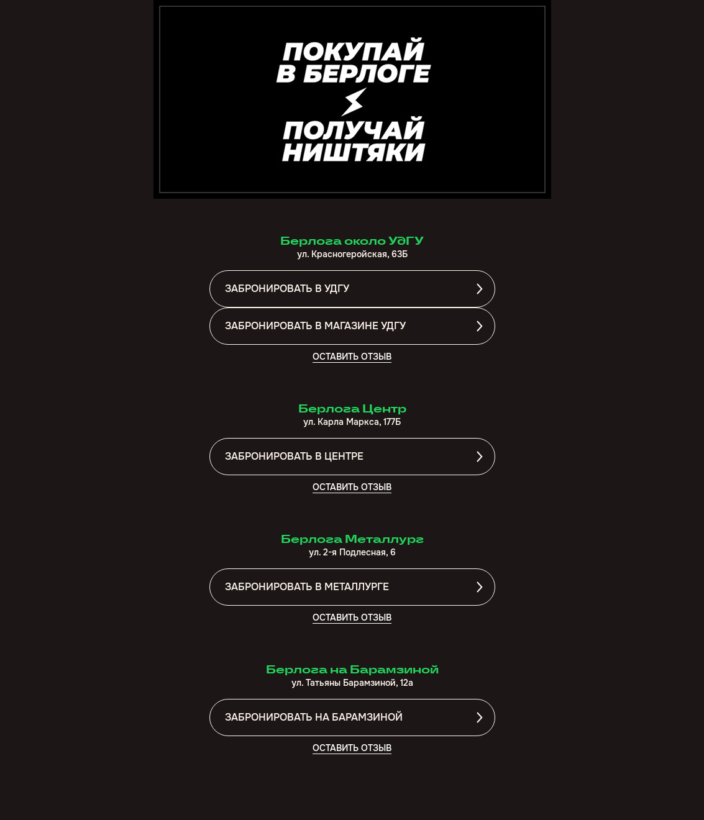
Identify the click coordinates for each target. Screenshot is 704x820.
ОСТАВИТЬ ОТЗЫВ (352, 356)
